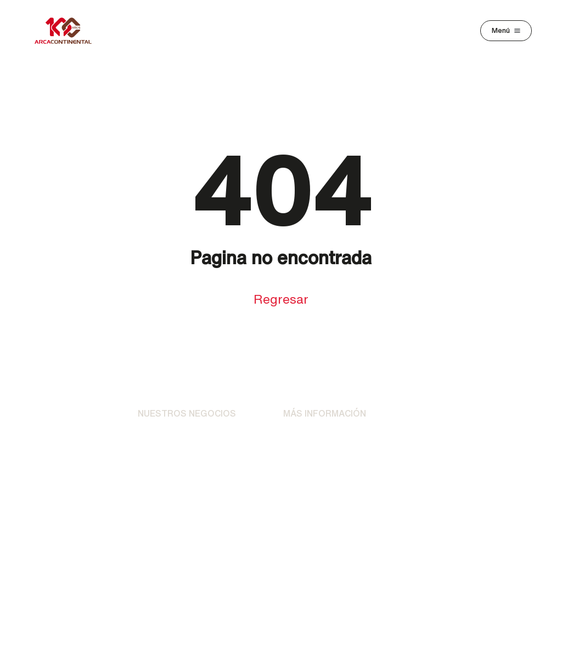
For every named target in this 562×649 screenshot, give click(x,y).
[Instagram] (249, 563)
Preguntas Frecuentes (306, 488)
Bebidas (154, 437)
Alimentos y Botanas (180, 459)
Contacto (302, 459)
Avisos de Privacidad (325, 437)
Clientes (444, 419)
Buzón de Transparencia (472, 480)
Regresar (281, 299)
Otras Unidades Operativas (169, 488)
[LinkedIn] (313, 563)
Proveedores (454, 448)
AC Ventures (163, 516)
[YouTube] (344, 563)
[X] (281, 563)
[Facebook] (217, 563)
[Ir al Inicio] (70, 420)
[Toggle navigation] (506, 30)
